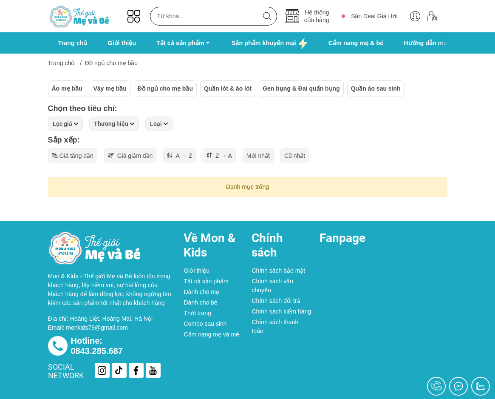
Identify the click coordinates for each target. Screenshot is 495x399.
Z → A (219, 155)
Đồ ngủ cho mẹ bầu (165, 88)
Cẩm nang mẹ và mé (211, 334)
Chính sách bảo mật (278, 270)
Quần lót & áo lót (228, 88)
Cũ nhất (294, 155)
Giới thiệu (196, 270)
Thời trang (197, 313)
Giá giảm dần (130, 155)
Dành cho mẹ (201, 291)
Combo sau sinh (205, 323)
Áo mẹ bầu (67, 88)
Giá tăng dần (72, 155)
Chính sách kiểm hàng (281, 311)
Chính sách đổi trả (276, 300)
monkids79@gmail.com (97, 327)
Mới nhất (258, 155)
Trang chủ (61, 63)
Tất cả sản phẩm (206, 281)
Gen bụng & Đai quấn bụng (301, 88)
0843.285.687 (97, 351)
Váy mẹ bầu (110, 88)
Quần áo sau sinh (376, 88)
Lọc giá (65, 123)
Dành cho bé (200, 302)
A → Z (179, 155)
